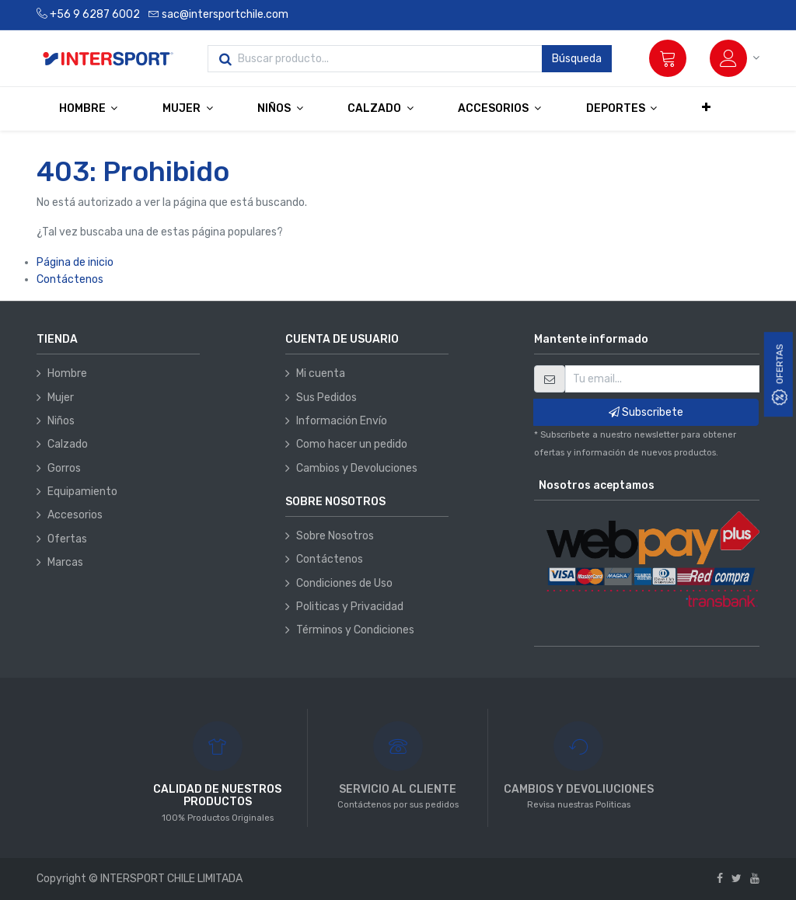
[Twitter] (736, 878)
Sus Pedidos (326, 397)
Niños (61, 420)
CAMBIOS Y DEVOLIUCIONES (579, 789)
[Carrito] (667, 58)
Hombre (67, 373)
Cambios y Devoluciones (356, 468)
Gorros (64, 468)
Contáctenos (70, 279)
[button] (706, 108)
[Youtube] (754, 878)
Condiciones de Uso (344, 583)
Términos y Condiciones (355, 630)
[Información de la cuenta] (734, 58)
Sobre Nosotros (335, 535)
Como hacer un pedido (351, 444)
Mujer (60, 397)
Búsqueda (577, 58)
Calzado (67, 444)
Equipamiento (82, 491)
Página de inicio (75, 262)
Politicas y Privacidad (349, 606)
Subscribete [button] (646, 412)
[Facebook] (720, 878)
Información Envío (341, 420)
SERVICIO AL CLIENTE (397, 789)
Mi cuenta (320, 373)
